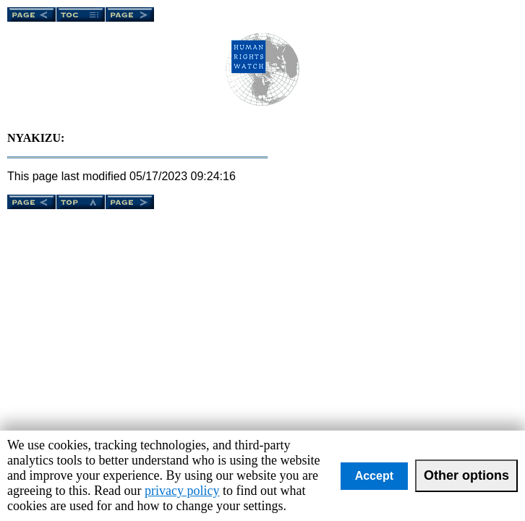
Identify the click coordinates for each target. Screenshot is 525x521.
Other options (466, 475)
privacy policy (182, 490)
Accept (374, 476)
